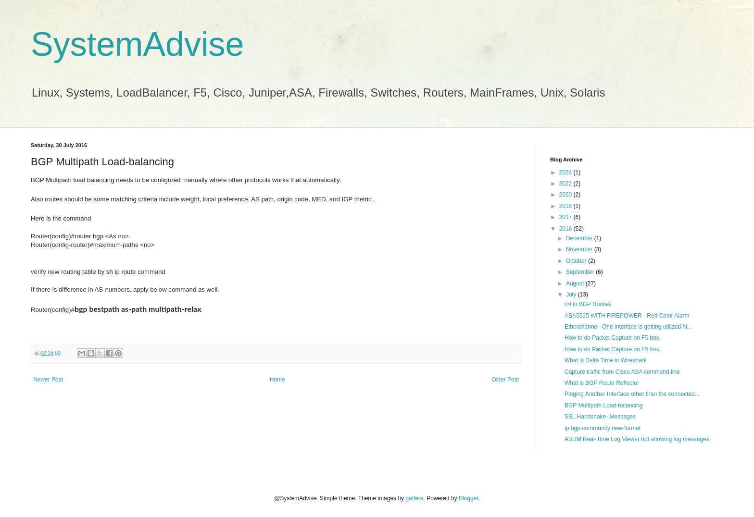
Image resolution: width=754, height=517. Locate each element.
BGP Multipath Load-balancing (604, 405)
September (581, 272)
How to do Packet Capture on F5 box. (613, 337)
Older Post (505, 379)
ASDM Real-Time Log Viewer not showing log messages (637, 439)
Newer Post (48, 379)
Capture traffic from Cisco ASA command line (622, 372)
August (576, 283)
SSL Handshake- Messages (600, 416)
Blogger (468, 498)
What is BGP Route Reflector (602, 383)
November (580, 249)
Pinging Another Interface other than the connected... (632, 394)
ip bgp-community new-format (603, 428)
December (580, 238)
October (577, 261)
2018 (566, 206)
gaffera (414, 498)
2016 (566, 228)
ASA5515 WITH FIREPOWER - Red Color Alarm (627, 315)
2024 (566, 172)
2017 (566, 217)
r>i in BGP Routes (588, 304)
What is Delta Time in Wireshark (606, 360)
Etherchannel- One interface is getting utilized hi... (628, 326)
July (572, 294)
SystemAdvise (137, 44)
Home (277, 379)
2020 (566, 194)
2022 (566, 183)
